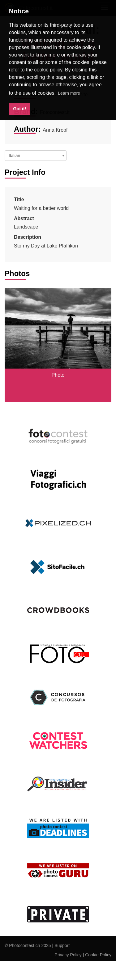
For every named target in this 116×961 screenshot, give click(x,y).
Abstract (24, 218)
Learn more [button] (69, 93)
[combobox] (36, 155)
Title (19, 199)
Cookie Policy (98, 954)
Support (62, 945)
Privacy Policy (68, 954)
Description (27, 237)
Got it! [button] (19, 108)
